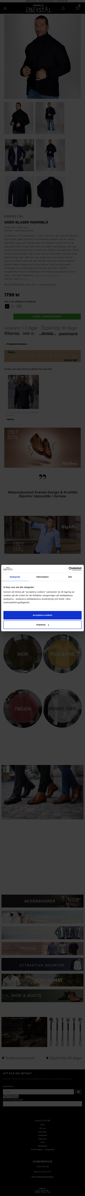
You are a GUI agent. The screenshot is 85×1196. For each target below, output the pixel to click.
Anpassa (42, 624)
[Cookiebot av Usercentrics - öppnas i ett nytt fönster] (69, 569)
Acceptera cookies (42, 615)
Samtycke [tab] (15, 577)
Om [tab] (70, 577)
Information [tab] (42, 577)
